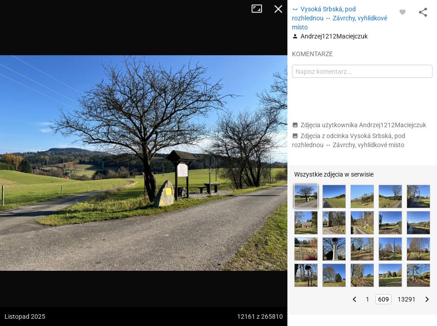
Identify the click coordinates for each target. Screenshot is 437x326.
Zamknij (278, 9)
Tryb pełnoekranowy (260, 9)
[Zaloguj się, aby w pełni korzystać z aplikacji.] (402, 11)
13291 (407, 299)
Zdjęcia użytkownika (359, 125)
